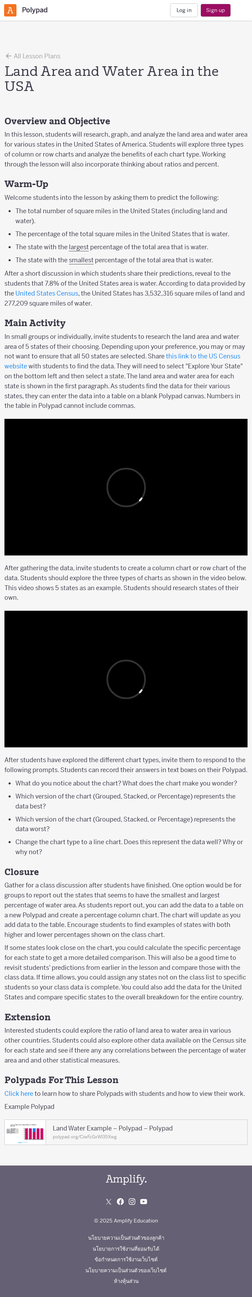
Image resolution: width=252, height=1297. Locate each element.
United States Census (46, 293)
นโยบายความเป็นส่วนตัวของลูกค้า (126, 1238)
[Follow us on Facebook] (120, 1201)
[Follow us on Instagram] (132, 1201)
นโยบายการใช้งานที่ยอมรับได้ (126, 1249)
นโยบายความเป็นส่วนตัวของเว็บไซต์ (126, 1270)
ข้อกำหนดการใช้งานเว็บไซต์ (126, 1259)
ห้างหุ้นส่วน (126, 1281)
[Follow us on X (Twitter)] (109, 1201)
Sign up (215, 10)
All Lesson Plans (32, 56)
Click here (18, 1094)
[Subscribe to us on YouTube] (143, 1201)
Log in (184, 10)
